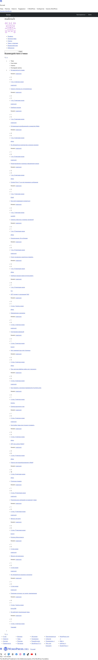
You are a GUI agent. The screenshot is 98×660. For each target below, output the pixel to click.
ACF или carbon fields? (17, 444)
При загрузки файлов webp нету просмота (23, 369)
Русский (32, 649)
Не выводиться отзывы (18, 70)
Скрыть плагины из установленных (21, 89)
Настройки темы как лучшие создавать (22, 425)
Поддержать (50, 641)
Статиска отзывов (16, 481)
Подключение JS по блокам (19, 238)
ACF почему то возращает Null (20, 294)
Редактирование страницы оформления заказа (25, 163)
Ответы (10, 41)
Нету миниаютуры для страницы (20, 350)
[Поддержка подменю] (22, 9)
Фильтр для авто (16, 518)
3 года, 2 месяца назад (18, 623)
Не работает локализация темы (20, 612)
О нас (4, 636)
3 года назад (14, 549)
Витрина (19, 636)
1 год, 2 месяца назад (17, 82)
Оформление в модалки (18, 313)
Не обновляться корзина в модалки (21, 574)
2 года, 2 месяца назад (18, 324)
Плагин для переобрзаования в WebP (22, 462)
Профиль (10, 36)
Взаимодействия (13, 45)
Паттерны (20, 643)
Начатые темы (12, 38)
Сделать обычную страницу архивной (22, 219)
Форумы (8, 14)
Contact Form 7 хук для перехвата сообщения (24, 182)
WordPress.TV (36, 643)
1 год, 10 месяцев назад (18, 231)
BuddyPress (64, 646)
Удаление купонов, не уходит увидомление (24, 593)
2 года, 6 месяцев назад (18, 474)
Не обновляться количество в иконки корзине (24, 145)
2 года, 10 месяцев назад (18, 493)
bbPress (63, 643)
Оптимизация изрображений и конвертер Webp (25, 126)
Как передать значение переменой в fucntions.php (26, 388)
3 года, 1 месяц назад (17, 605)
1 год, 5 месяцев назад (17, 100)
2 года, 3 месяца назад (18, 343)
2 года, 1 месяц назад (17, 306)
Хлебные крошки (16, 107)
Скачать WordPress (6, 11)
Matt (62, 641)
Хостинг (5, 641)
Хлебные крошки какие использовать (22, 275)
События (48, 639)
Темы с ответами (13, 43)
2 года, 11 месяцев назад (18, 511)
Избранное (11, 48)
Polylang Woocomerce (17, 537)
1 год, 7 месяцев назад (17, 194)
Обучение (34, 636)
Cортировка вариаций (17, 332)
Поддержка (34, 639)
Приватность (7, 643)
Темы (19, 639)
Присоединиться (51, 636)
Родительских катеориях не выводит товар (24, 500)
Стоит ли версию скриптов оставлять (22, 257)
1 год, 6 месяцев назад (17, 156)
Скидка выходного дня (17, 406)
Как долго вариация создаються (20, 201)
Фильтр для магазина (17, 556)
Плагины (20, 641)
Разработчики (35, 641)
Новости (5, 639)
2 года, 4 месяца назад (18, 418)
